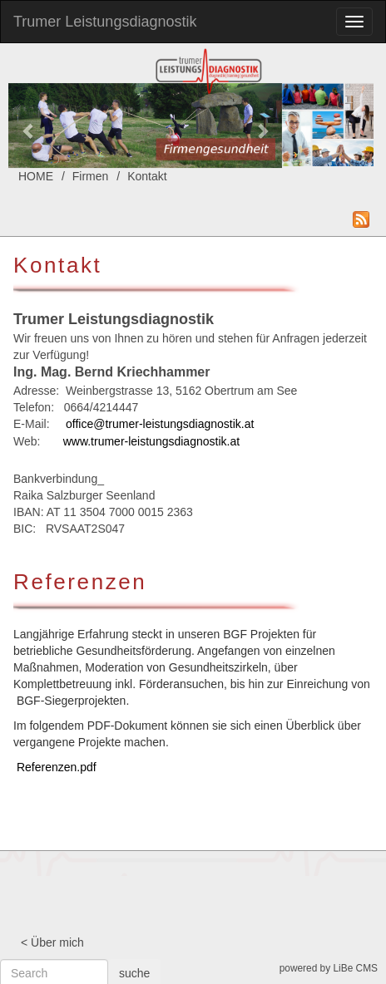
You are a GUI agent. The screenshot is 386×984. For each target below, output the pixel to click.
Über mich (57, 942)
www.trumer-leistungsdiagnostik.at (151, 441)
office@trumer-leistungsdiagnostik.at (160, 423)
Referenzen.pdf (56, 767)
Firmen (90, 176)
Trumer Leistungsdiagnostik (104, 21)
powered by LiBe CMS (329, 968)
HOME (35, 176)
